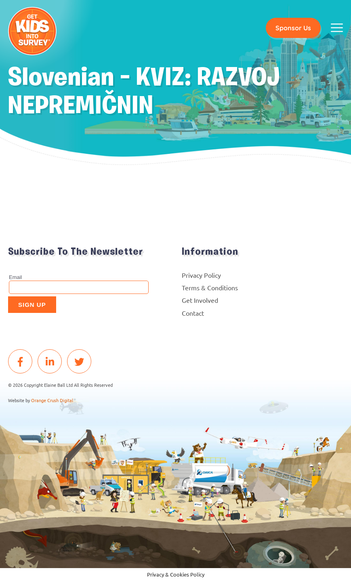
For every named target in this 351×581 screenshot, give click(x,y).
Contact (193, 313)
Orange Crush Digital (52, 400)
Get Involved (200, 300)
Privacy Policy (201, 275)
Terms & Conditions (210, 287)
